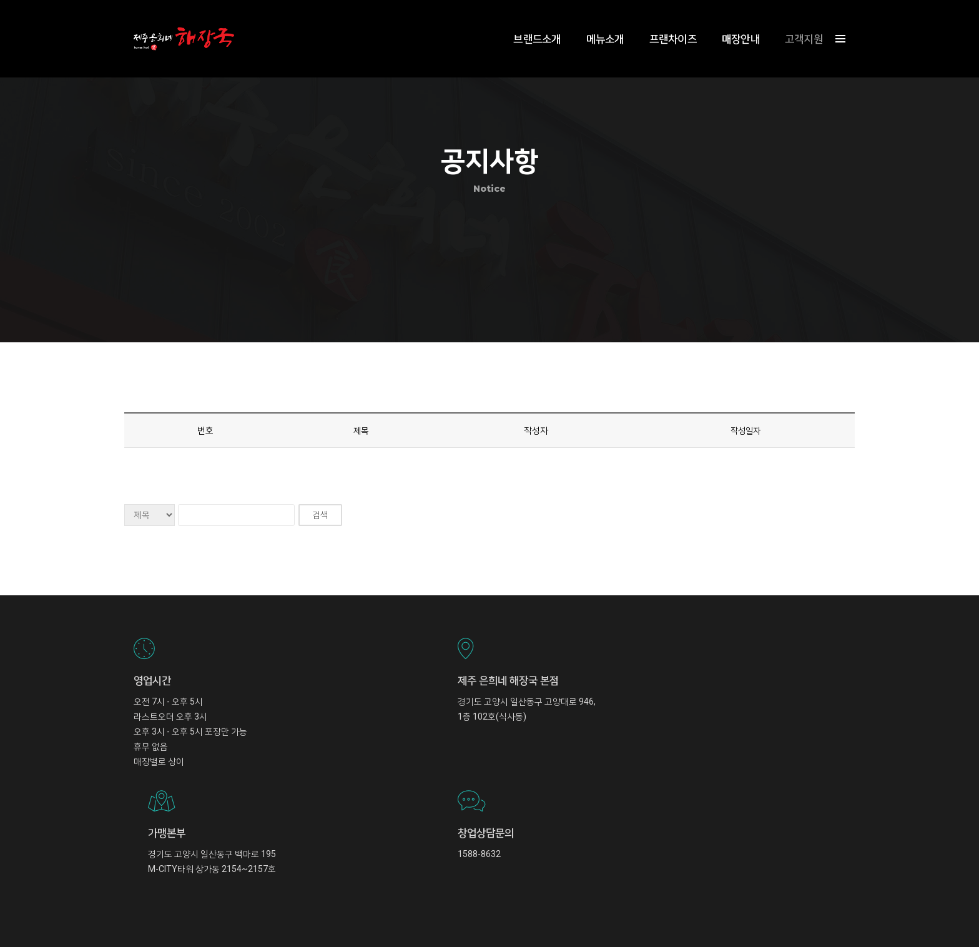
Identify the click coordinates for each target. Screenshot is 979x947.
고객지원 (794, 22)
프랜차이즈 (663, 22)
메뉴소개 (596, 22)
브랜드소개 (527, 22)
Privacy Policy (821, 909)
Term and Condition (758, 909)
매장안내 (731, 22)
